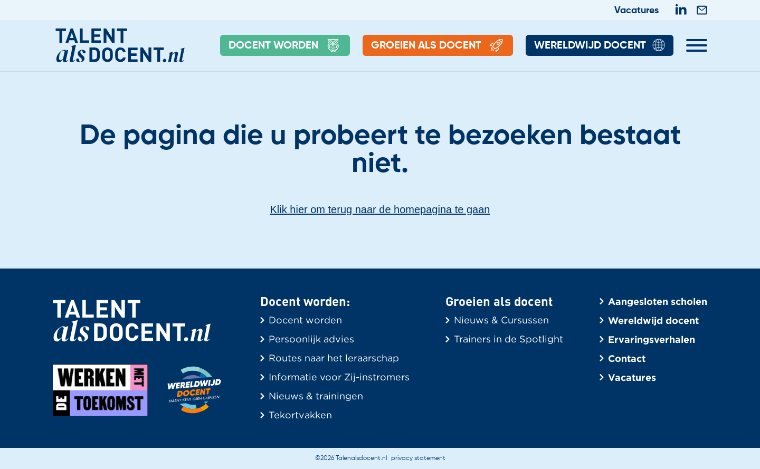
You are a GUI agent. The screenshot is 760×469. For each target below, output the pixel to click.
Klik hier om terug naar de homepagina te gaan (380, 209)
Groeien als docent (438, 45)
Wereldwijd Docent (599, 46)
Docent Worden (285, 45)
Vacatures (636, 10)
